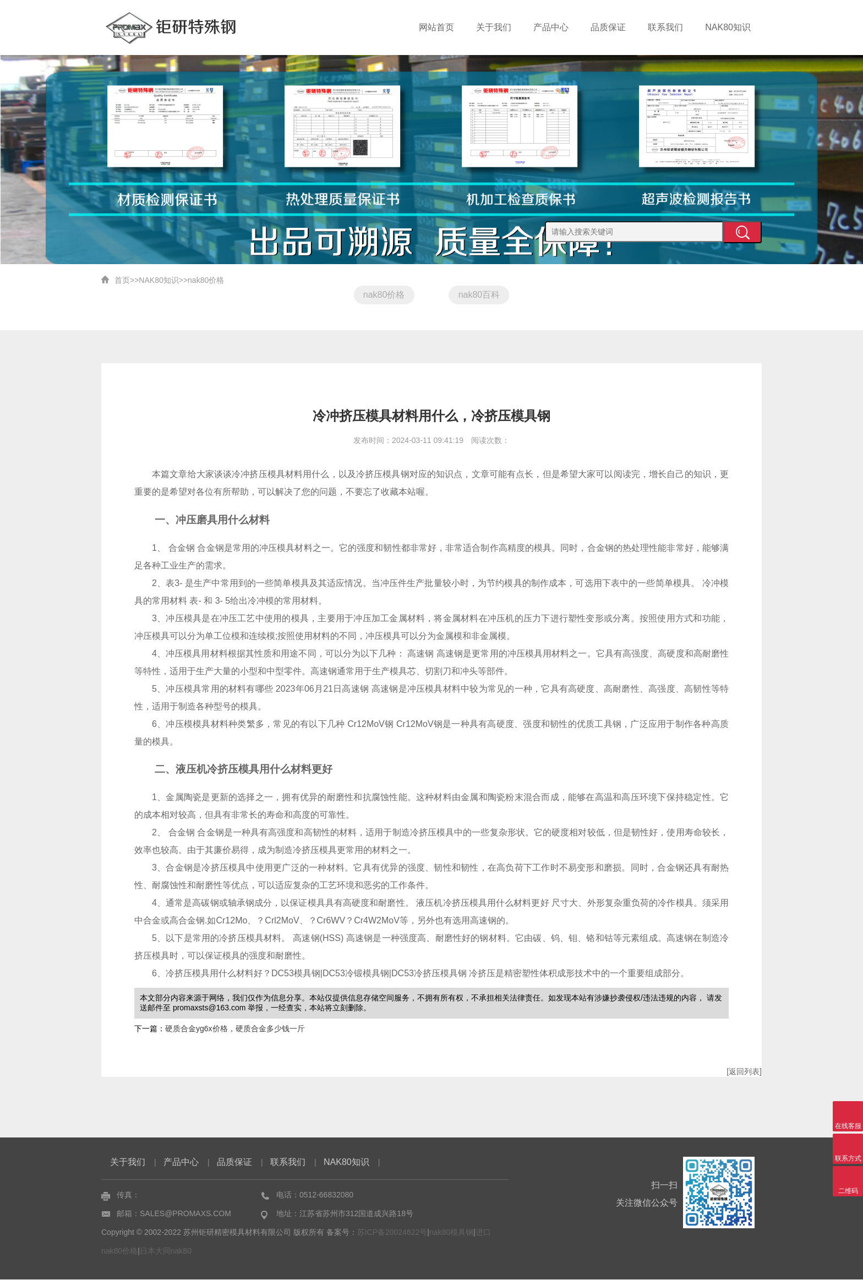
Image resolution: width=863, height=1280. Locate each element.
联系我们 (665, 27)
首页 (122, 280)
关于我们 (493, 27)
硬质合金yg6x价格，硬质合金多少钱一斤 (235, 1029)
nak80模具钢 (451, 1232)
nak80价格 (206, 280)
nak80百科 (479, 294)
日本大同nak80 (166, 1251)
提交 (742, 232)
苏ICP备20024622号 (392, 1232)
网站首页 (436, 27)
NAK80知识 (728, 27)
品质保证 (608, 27)
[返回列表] (744, 1072)
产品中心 (551, 27)
